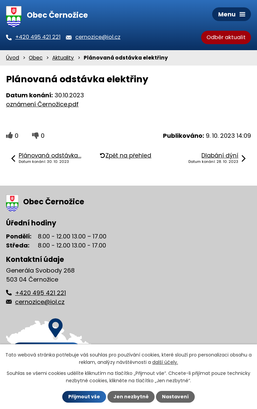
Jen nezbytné (131, 396)
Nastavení (175, 396)
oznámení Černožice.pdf (42, 104)
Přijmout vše (84, 396)
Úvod (12, 57)
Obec (35, 57)
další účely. (165, 362)
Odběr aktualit (226, 37)
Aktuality (63, 57)
